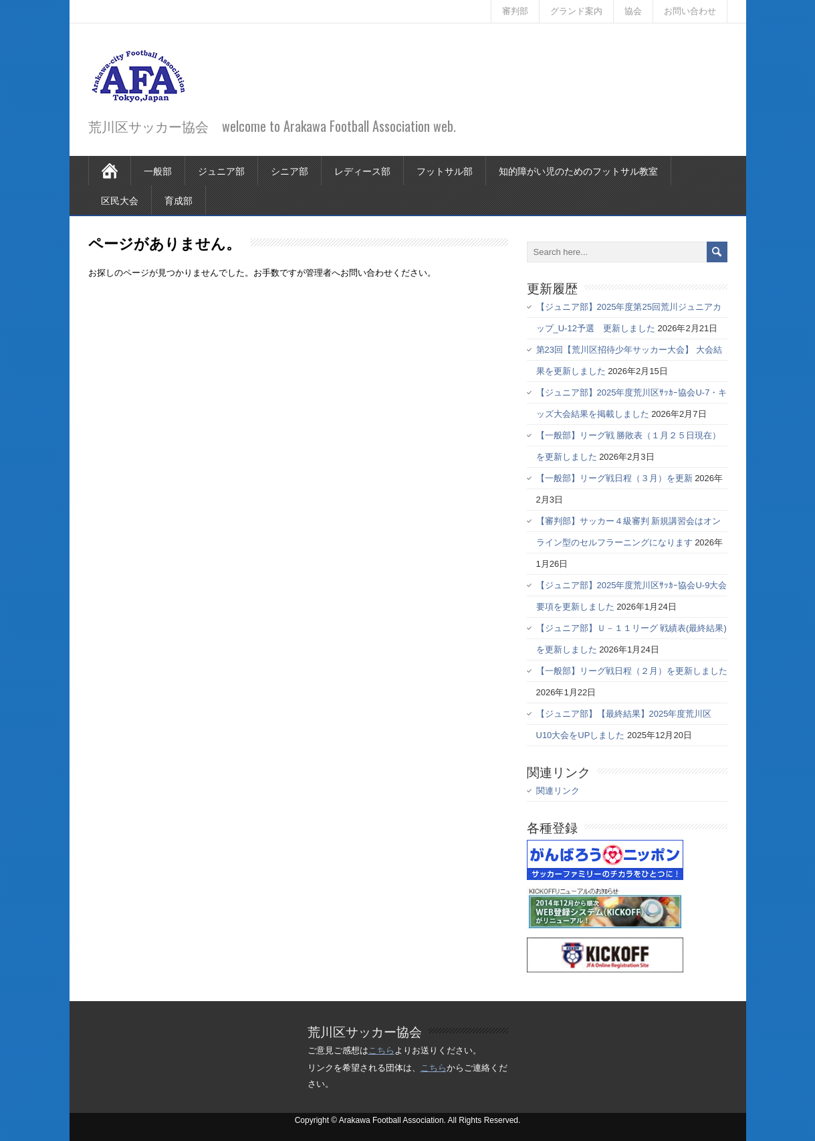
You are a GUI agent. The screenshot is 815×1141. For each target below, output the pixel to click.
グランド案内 (576, 11)
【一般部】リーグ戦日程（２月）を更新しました (631, 671)
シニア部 (289, 170)
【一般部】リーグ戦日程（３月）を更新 (614, 478)
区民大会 (119, 200)
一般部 (158, 170)
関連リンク (558, 791)
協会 (633, 11)
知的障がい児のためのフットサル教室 (578, 170)
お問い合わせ (690, 11)
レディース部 (362, 170)
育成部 (178, 200)
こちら (381, 1050)
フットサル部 (445, 170)
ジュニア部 (221, 170)
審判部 (515, 11)
